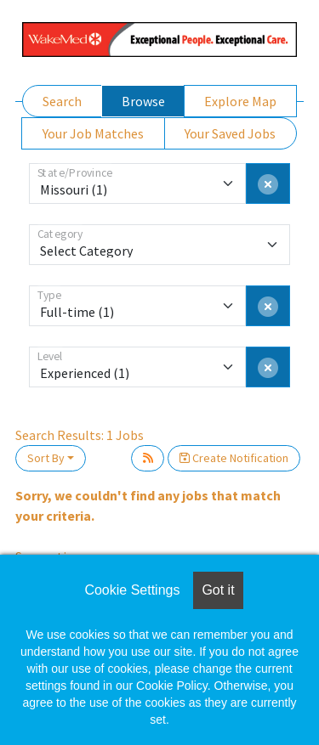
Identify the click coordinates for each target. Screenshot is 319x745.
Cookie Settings (131, 590)
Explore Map (240, 101)
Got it (218, 590)
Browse (143, 101)
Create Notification (233, 458)
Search (62, 101)
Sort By (46, 458)
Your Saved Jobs (230, 133)
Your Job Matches (93, 133)
